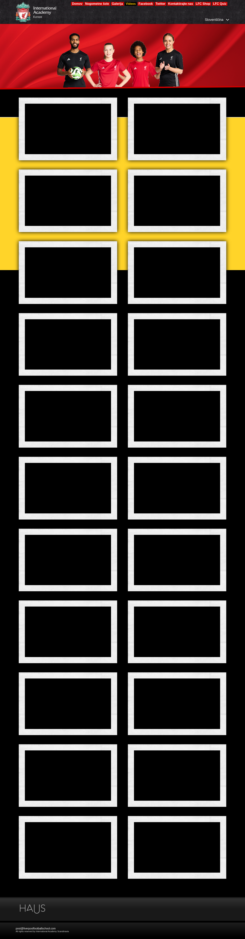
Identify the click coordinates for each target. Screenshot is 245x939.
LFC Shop (203, 3)
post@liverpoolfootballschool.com (36, 928)
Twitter (160, 3)
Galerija (117, 3)
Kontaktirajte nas (180, 3)
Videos (131, 3)
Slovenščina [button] (217, 20)
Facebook (146, 3)
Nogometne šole (97, 3)
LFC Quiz (219, 3)
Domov (77, 3)
